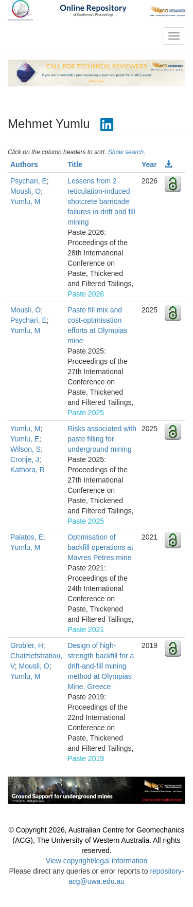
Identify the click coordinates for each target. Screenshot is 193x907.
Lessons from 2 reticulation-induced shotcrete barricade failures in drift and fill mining (101, 201)
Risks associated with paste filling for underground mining (101, 438)
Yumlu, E (24, 439)
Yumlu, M (25, 201)
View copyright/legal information (96, 861)
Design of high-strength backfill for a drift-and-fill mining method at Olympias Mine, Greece (100, 666)
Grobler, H (26, 645)
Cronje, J (24, 459)
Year (149, 164)
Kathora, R (27, 470)
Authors (24, 164)
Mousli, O (25, 191)
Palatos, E (26, 537)
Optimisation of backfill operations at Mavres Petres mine (100, 547)
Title (74, 164)
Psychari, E (28, 181)
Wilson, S (25, 449)
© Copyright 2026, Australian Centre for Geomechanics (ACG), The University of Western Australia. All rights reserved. (97, 840)
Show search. (127, 152)
